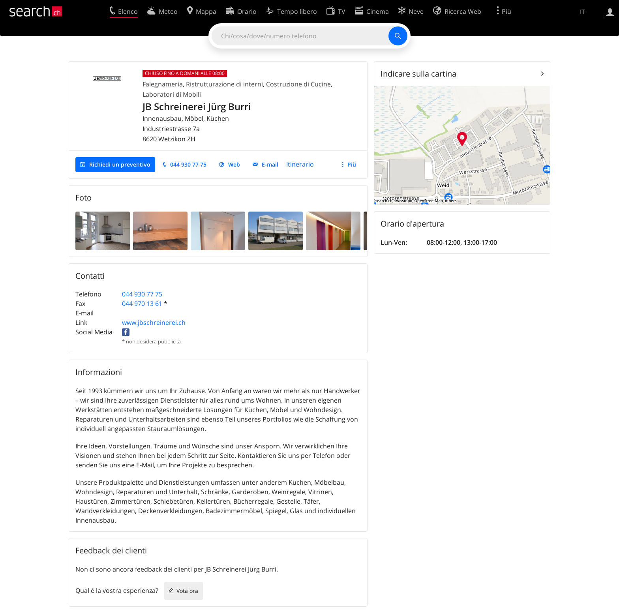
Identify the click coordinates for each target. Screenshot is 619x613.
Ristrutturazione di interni (224, 84)
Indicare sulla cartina (418, 73)
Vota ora (187, 590)
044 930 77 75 (188, 164)
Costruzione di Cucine (298, 84)
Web (234, 164)
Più (351, 164)
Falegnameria (163, 84)
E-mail (270, 164)
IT (582, 11)
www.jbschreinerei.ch (154, 322)
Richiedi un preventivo (119, 164)
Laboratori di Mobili (172, 94)
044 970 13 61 (142, 303)
